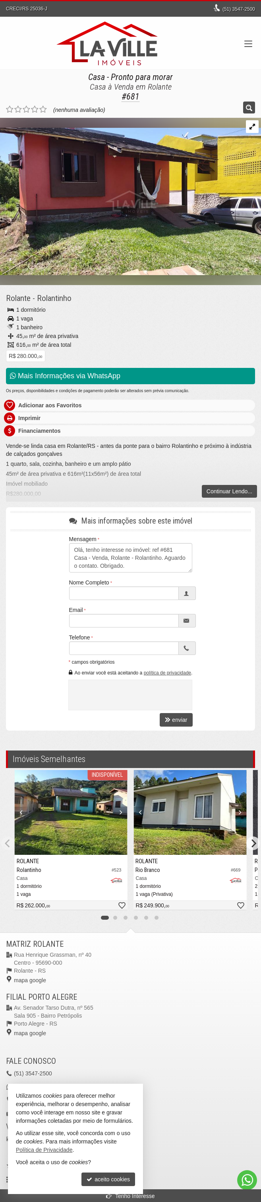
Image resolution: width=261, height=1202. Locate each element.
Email (76, 610)
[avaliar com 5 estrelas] (43, 109)
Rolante (18, 298)
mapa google (30, 980)
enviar (176, 720)
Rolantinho (54, 298)
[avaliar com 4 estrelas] (35, 109)
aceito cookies (108, 1179)
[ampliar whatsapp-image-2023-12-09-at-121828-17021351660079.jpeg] (130, 196)
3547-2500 (238, 9)
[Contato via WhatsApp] (247, 1180)
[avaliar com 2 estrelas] (18, 109)
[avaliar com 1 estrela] (10, 109)
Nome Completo (89, 582)
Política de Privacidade (44, 1150)
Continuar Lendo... (229, 491)
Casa (96, 77)
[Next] (253, 843)
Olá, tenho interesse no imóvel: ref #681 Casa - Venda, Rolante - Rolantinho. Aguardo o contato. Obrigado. (130, 558)
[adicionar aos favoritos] (122, 906)
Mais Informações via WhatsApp (65, 376)
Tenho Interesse (130, 1196)
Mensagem (83, 539)
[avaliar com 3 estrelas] (26, 109)
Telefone (79, 637)
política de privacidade (167, 673)
